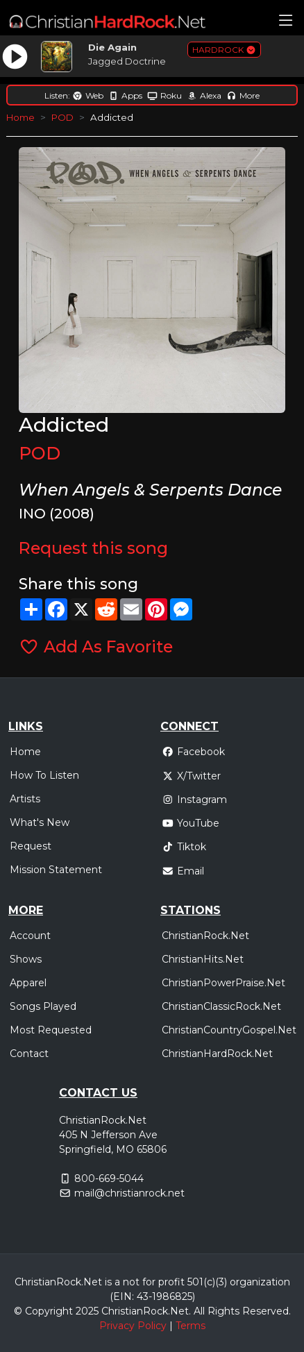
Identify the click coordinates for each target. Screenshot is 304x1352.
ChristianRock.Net (205, 935)
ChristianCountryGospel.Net (229, 1030)
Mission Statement (56, 869)
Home (20, 117)
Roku (164, 95)
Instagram (194, 799)
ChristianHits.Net (203, 959)
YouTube (190, 823)
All (199, 1311)
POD (62, 117)
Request (30, 846)
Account (30, 935)
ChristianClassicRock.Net (221, 1006)
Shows (26, 959)
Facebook (193, 752)
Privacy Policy (133, 1325)
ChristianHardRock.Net (217, 1053)
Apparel (28, 983)
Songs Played (43, 1006)
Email (183, 871)
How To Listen (44, 775)
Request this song (93, 548)
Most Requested (51, 1030)
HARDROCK (224, 49)
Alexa (204, 95)
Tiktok (184, 847)
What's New (39, 822)
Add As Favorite (95, 646)
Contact (29, 1053)
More (243, 95)
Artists (25, 799)
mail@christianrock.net (129, 1193)
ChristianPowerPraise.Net (223, 983)
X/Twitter (191, 776)
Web (87, 95)
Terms (190, 1325)
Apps (125, 95)
